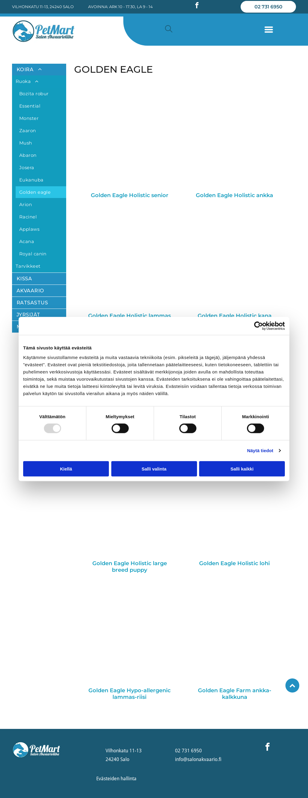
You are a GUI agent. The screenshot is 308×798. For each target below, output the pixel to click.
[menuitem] (39, 168)
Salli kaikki (242, 468)
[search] (169, 29)
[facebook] (197, 6)
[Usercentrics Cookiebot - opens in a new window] (258, 325)
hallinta (129, 778)
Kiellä (66, 468)
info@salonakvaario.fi (198, 759)
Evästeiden (107, 778)
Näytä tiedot (260, 450)
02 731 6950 (188, 751)
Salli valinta (154, 468)
